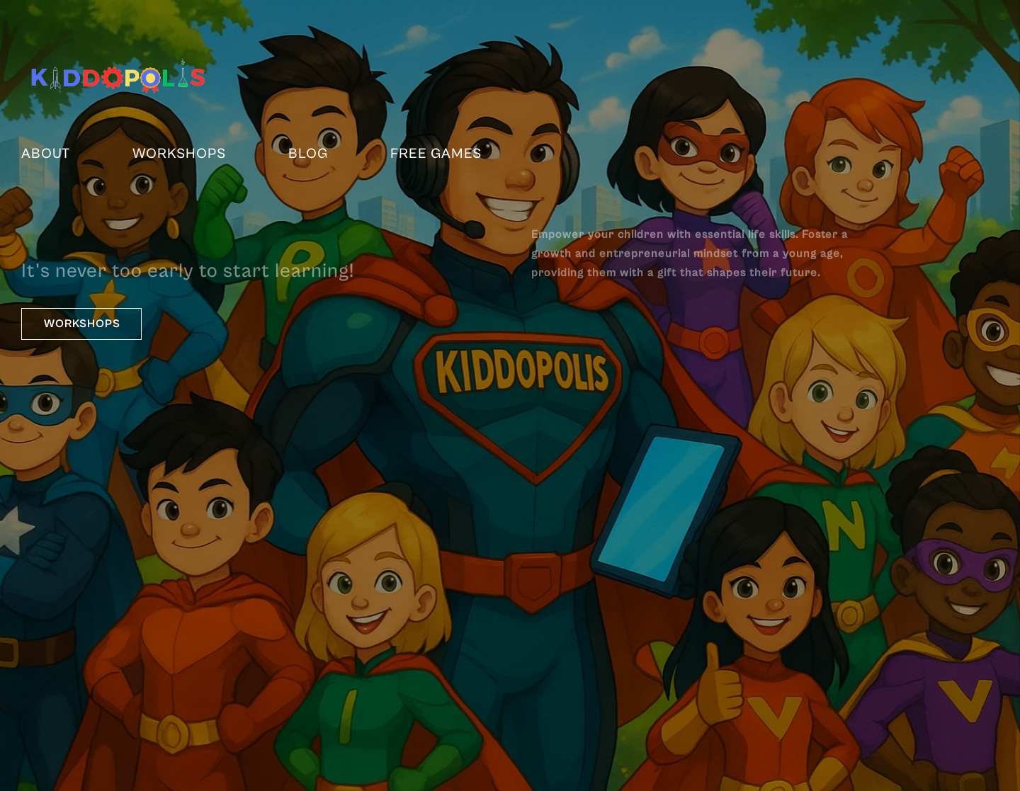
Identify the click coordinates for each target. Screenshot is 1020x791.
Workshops (179, 154)
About (45, 154)
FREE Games (436, 154)
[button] (81, 324)
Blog (308, 154)
